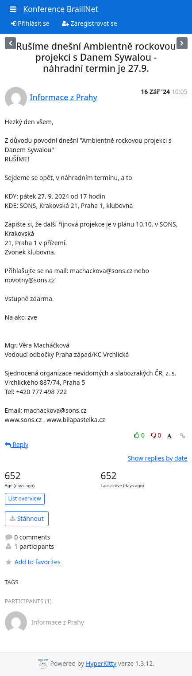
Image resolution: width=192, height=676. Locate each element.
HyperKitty (101, 663)
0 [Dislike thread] (156, 435)
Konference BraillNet (60, 9)
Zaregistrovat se (89, 23)
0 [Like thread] (140, 435)
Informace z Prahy (63, 97)
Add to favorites (33, 562)
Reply (17, 444)
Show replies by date (157, 458)
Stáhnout (27, 518)
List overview (24, 498)
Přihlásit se (30, 23)
